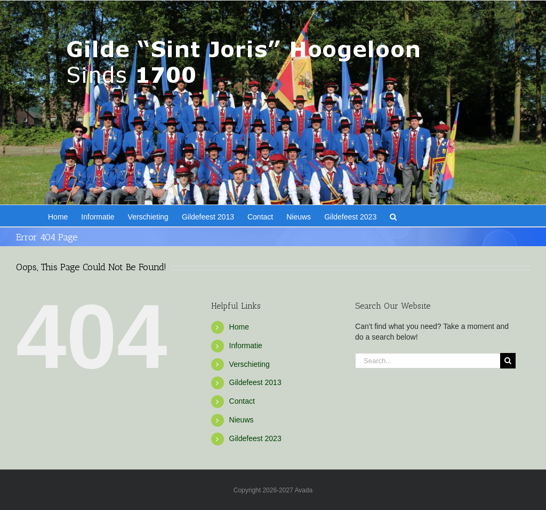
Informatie (245, 345)
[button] (393, 215)
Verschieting (249, 364)
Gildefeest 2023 (255, 438)
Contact (242, 401)
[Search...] (427, 360)
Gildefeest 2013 (255, 382)
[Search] (508, 360)
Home (239, 327)
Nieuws (241, 419)
